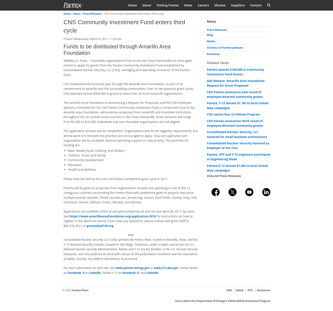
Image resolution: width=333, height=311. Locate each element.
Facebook (74, 273)
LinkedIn (95, 273)
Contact (256, 5)
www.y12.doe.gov (166, 268)
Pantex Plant (80, 290)
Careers (203, 5)
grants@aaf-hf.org (100, 226)
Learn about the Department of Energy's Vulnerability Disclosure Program (223, 301)
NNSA (239, 290)
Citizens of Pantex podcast (225, 47)
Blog (210, 35)
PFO (250, 290)
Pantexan (213, 54)
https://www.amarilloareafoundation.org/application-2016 (112, 216)
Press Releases (92, 13)
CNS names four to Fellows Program (233, 114)
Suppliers (238, 5)
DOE (229, 290)
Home (132, 5)
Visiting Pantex (168, 5)
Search (269, 5)
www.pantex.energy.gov (133, 268)
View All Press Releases (224, 176)
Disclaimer (264, 290)
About (146, 5)
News (188, 5)
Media (211, 41)
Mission (220, 5)
